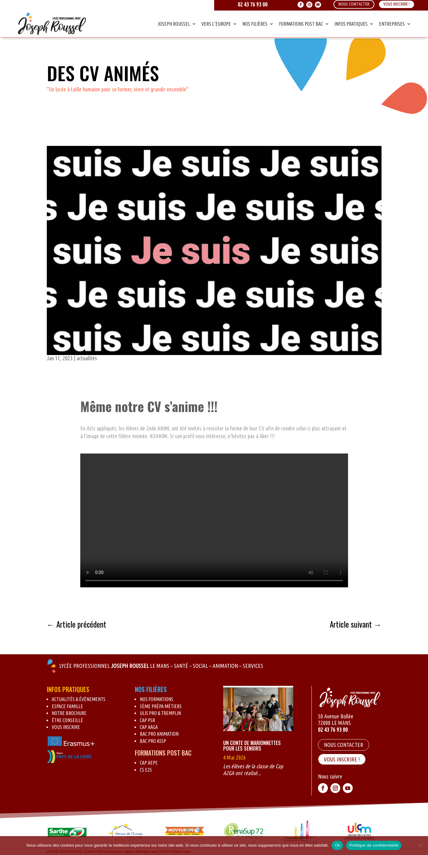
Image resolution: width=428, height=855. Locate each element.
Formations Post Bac (301, 24)
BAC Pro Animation (159, 734)
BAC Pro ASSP (153, 741)
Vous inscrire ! (396, 4)
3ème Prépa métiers (161, 706)
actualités (87, 358)
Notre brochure (69, 713)
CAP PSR (147, 720)
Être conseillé (67, 720)
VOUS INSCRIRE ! (342, 759)
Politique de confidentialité (373, 845)
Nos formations (156, 699)
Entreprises (392, 24)
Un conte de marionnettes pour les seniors (252, 745)
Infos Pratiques (351, 24)
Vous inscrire (66, 727)
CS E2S (146, 770)
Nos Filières (254, 24)
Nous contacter (343, 745)
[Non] (420, 845)
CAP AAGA (149, 727)
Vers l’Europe (216, 24)
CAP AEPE (149, 762)
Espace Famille (67, 706)
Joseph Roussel (173, 24)
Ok (337, 845)
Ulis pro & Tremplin (160, 713)
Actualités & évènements (78, 699)
